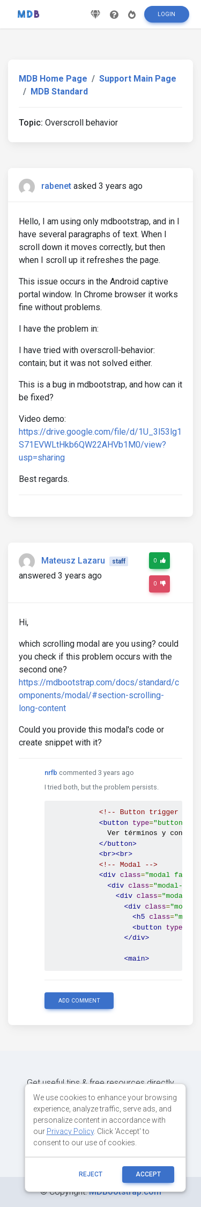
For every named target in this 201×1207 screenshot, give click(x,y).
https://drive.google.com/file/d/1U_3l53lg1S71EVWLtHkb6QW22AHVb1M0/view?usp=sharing (100, 445)
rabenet (56, 186)
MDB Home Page (53, 79)
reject (90, 1174)
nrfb (50, 773)
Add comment (79, 1000)
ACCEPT (148, 1174)
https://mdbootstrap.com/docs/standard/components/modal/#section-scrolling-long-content (99, 695)
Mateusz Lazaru (73, 560)
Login (166, 14)
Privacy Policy (70, 1131)
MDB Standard (59, 91)
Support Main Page (137, 79)
